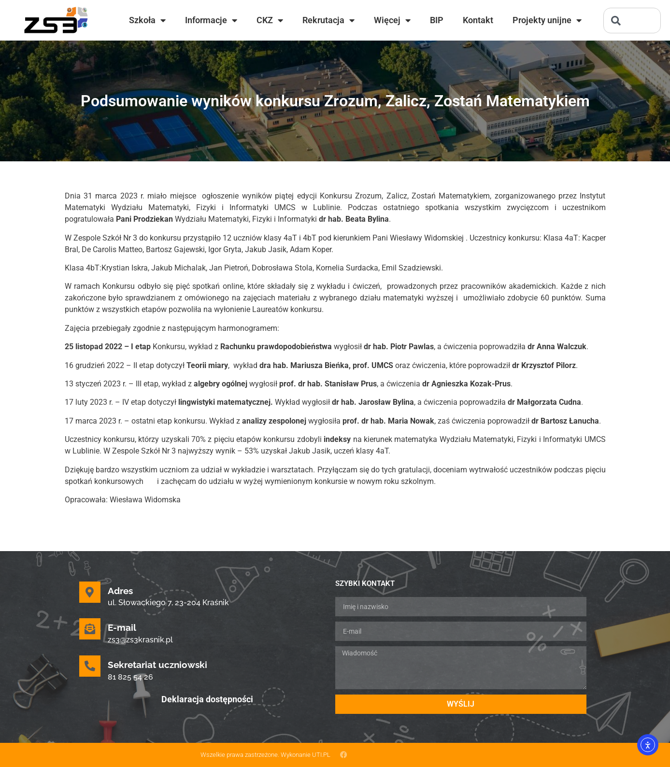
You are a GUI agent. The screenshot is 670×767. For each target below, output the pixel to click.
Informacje (211, 20)
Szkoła (147, 20)
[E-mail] (89, 628)
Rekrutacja (328, 20)
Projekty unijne (547, 20)
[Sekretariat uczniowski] (89, 666)
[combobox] (632, 20)
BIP (436, 20)
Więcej (392, 20)
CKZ (270, 20)
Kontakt (478, 20)
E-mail (122, 627)
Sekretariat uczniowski (157, 664)
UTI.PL (321, 754)
